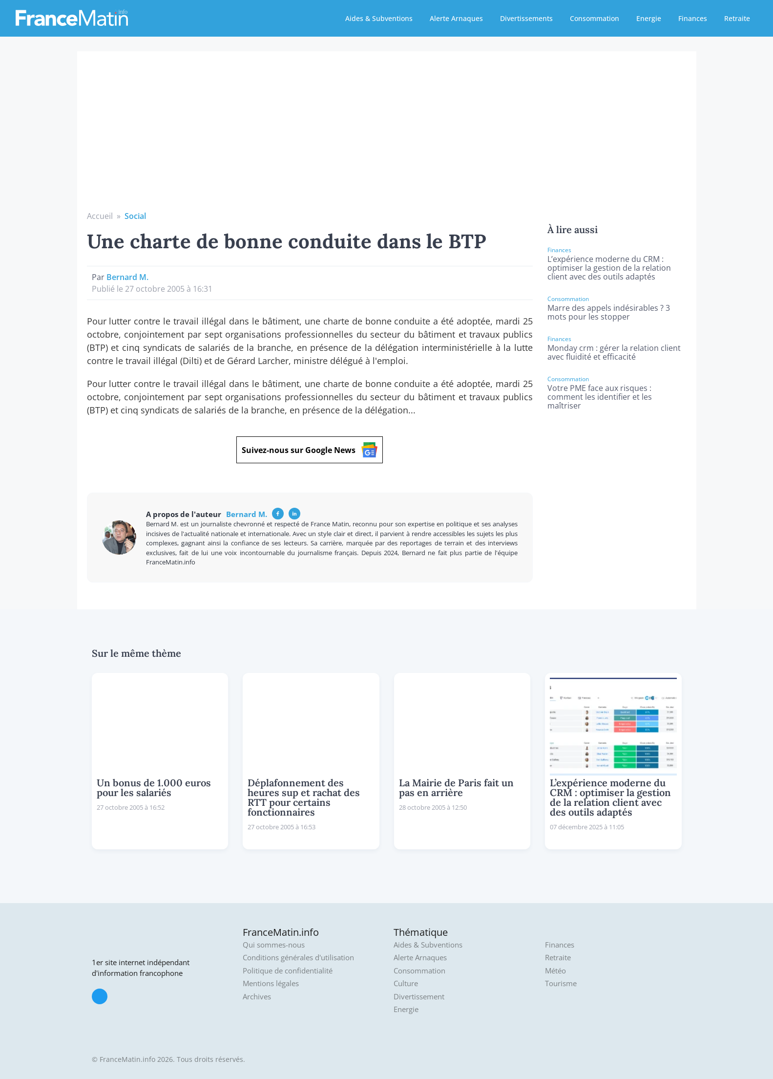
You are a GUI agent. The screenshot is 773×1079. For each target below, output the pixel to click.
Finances (692, 18)
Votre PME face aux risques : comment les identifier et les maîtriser (599, 397)
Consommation (594, 18)
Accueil (100, 216)
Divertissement (419, 996)
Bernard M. (127, 277)
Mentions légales (271, 983)
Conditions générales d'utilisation (298, 957)
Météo (555, 970)
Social (135, 216)
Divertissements (526, 18)
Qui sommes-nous (274, 945)
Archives (257, 996)
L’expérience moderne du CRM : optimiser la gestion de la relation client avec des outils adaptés (609, 268)
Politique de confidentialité (288, 970)
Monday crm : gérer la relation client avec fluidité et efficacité (614, 352)
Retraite (737, 18)
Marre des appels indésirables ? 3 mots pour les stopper (608, 312)
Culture (406, 983)
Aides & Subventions (379, 18)
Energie (648, 18)
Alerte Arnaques (456, 18)
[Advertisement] (387, 136)
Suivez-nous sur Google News (309, 450)
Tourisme (561, 983)
